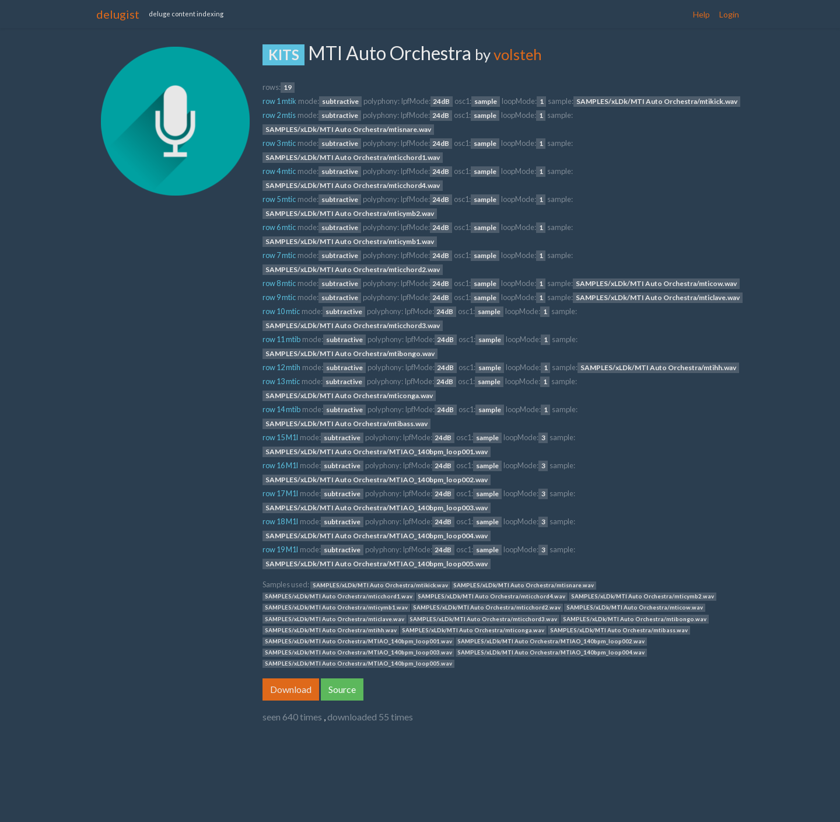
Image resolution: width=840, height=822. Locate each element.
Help (701, 14)
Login (729, 14)
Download (291, 689)
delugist (117, 14)
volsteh (518, 54)
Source (342, 689)
